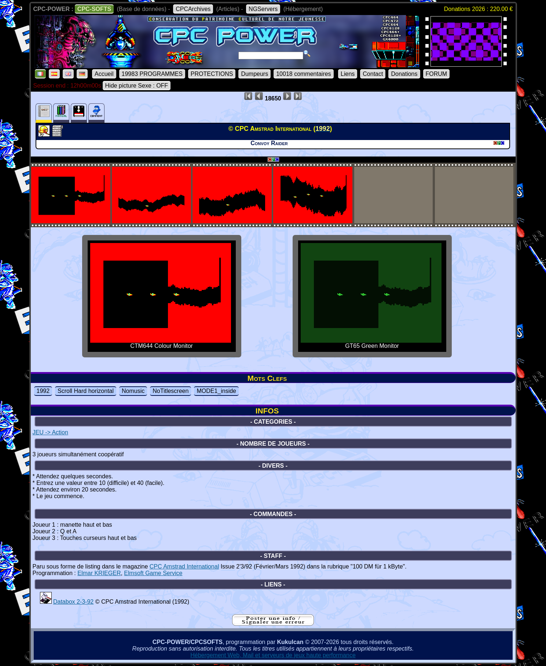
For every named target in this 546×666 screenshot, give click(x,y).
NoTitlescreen (170, 391)
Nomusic (133, 391)
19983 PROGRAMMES (152, 74)
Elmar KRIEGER (99, 573)
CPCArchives (193, 9)
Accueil (104, 74)
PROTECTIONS (212, 74)
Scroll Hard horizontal (86, 391)
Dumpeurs (254, 74)
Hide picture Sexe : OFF (136, 85)
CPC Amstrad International (184, 566)
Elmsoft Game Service (153, 573)
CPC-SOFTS (94, 9)
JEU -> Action (50, 432)
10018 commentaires (303, 74)
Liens (348, 74)
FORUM (436, 74)
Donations (404, 74)
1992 (43, 391)
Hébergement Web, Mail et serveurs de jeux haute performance (273, 655)
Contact (373, 74)
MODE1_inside (216, 391)
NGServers (263, 9)
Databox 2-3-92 (73, 602)
